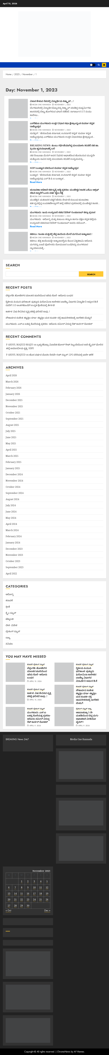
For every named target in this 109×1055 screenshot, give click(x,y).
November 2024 (14, 480)
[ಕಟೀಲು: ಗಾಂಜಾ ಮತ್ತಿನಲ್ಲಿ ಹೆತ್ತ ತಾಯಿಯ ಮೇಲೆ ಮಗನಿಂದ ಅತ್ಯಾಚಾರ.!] (18, 241)
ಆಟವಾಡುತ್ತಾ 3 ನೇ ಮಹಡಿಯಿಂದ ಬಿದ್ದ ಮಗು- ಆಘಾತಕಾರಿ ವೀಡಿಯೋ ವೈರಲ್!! (87, 717)
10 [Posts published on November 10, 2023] (34, 887)
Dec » (47, 910)
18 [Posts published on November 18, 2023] (40, 893)
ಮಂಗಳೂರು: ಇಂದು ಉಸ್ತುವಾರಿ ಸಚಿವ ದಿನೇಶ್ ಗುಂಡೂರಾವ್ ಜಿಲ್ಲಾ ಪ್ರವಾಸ (62, 212)
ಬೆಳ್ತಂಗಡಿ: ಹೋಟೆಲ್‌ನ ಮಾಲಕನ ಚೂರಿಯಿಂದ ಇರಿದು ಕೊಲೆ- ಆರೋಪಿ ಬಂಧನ (39, 295)
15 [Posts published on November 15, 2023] (21, 893)
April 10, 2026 (36, 681)
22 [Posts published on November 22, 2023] (21, 899)
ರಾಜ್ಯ (8, 637)
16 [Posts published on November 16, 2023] (28, 893)
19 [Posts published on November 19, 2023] (47, 893)
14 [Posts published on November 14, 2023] (15, 893)
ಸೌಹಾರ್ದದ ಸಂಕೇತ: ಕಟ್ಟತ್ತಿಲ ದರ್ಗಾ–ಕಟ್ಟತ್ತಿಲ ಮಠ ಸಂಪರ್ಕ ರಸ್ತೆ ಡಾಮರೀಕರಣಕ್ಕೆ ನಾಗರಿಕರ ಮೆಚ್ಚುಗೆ (49, 317)
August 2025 (12, 425)
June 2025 (11, 437)
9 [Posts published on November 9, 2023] (28, 887)
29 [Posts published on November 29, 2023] (21, 905)
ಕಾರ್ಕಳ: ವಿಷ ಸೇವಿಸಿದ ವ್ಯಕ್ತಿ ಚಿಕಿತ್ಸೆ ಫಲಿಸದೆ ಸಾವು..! (28, 311)
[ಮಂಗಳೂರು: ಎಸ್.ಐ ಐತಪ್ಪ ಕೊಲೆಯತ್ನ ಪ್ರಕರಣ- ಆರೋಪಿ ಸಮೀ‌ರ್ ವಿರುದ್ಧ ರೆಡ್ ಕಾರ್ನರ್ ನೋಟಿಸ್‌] (15, 716)
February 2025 (13, 462)
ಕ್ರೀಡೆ (8, 606)
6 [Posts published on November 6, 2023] (9, 887)
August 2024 (12, 499)
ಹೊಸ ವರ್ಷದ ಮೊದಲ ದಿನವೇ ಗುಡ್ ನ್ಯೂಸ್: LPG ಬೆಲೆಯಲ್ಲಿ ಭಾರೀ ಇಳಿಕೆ (61, 354)
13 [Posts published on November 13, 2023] (9, 893)
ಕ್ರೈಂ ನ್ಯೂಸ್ (11, 612)
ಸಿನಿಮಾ (9, 643)
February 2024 (13, 536)
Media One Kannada (41, 105)
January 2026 (13, 394)
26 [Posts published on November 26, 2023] (47, 899)
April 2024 (11, 524)
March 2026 (12, 381)
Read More (36, 182)
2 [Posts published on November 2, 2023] (28, 881)
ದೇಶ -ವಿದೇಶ (11, 625)
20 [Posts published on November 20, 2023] (9, 899)
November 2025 (14, 406)
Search (13, 265)
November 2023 (14, 554)
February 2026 (13, 387)
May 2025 (11, 443)
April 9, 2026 (35, 726)
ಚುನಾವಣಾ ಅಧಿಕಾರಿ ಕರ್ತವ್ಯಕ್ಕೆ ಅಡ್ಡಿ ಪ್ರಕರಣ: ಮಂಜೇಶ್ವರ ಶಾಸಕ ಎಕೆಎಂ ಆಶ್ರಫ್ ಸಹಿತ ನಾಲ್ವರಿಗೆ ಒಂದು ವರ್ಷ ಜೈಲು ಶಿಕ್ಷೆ (64, 191)
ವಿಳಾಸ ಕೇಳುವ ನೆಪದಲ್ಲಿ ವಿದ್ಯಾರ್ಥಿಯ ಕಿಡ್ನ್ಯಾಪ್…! (52, 101)
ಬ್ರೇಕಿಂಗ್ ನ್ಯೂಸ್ (13, 631)
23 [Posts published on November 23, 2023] (28, 899)
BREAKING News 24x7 (17, 739)
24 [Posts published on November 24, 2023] (34, 899)
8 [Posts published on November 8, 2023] (21, 887)
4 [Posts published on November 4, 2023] (40, 881)
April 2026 (11, 375)
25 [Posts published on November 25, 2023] (40, 899)
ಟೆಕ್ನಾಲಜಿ (9, 619)
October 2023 (13, 561)
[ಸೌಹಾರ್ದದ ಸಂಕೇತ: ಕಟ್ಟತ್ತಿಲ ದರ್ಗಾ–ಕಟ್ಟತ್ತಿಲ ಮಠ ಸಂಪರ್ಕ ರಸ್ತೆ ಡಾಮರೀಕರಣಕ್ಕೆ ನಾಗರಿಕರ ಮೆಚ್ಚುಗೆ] (64, 694)
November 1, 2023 (62, 105)
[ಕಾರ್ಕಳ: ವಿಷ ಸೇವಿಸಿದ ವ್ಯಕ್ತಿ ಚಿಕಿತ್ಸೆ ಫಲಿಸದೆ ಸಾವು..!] (15, 694)
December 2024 (14, 474)
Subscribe (104, 65)
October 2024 (13, 486)
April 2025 (11, 449)
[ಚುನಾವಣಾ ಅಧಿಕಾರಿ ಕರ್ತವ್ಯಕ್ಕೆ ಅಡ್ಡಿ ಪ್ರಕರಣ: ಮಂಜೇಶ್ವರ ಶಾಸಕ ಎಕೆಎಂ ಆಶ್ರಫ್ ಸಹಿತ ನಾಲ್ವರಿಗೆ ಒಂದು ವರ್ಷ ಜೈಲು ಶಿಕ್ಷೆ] (18, 197)
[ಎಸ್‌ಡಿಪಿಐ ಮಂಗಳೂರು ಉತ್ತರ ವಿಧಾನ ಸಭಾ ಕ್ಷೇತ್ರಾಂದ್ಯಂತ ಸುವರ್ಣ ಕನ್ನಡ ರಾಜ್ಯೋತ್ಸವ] (18, 130)
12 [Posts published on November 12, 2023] (47, 887)
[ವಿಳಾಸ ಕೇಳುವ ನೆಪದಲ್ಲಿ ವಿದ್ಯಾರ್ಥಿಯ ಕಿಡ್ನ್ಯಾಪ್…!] (18, 108)
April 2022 (11, 573)
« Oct (8, 910)
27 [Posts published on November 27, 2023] (9, 905)
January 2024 (13, 542)
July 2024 (11, 505)
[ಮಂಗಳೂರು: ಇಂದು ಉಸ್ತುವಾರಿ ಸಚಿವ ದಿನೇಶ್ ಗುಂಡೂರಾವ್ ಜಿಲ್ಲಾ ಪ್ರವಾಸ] (18, 219)
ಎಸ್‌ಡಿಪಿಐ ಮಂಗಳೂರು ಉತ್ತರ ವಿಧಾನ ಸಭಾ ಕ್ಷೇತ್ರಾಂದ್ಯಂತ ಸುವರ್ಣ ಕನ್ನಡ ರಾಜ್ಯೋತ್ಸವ (62, 125)
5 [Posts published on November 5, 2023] (47, 881)
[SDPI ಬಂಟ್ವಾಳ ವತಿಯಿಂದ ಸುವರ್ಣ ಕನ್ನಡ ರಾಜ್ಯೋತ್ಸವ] (18, 175)
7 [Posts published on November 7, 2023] (15, 887)
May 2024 (11, 517)
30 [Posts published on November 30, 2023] (28, 905)
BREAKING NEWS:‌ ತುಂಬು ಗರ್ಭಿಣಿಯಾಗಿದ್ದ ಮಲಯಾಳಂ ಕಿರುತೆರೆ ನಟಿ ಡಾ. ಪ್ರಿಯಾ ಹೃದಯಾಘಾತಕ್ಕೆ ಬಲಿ (64, 147)
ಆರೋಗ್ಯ (10, 594)
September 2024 (14, 493)
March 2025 (12, 455)
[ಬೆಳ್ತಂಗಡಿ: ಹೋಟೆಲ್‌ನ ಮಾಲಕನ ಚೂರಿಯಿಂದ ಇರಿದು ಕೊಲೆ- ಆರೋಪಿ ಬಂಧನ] (15, 672)
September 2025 (14, 418)
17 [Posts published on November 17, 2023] (34, 893)
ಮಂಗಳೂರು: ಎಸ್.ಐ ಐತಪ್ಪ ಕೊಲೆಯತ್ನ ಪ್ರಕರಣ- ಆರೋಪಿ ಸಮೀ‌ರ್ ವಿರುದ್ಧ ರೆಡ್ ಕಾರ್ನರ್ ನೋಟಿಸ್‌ (49, 323)
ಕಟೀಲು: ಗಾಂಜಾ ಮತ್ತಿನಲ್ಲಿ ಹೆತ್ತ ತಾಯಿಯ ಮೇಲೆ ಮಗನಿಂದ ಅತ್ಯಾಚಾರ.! (61, 234)
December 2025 (14, 400)
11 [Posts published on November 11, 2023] (40, 887)
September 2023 (14, 567)
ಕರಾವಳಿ (9, 600)
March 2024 (12, 530)
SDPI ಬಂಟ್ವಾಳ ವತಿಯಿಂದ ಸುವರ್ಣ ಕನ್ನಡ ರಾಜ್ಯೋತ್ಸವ (54, 168)
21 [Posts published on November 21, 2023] (15, 899)
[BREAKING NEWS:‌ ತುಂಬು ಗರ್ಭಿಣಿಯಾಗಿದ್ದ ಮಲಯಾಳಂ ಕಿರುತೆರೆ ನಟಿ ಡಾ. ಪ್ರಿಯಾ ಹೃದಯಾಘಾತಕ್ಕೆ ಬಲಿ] (18, 152)
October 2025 (13, 412)
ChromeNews (63, 1051)
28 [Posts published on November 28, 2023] (15, 905)
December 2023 (14, 548)
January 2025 (13, 468)
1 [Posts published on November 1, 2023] (21, 881)
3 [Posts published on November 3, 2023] (34, 881)
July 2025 (11, 431)
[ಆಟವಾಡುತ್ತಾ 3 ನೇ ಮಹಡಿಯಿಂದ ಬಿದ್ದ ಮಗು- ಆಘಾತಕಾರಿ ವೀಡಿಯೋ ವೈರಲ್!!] (64, 716)
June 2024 (11, 511)
